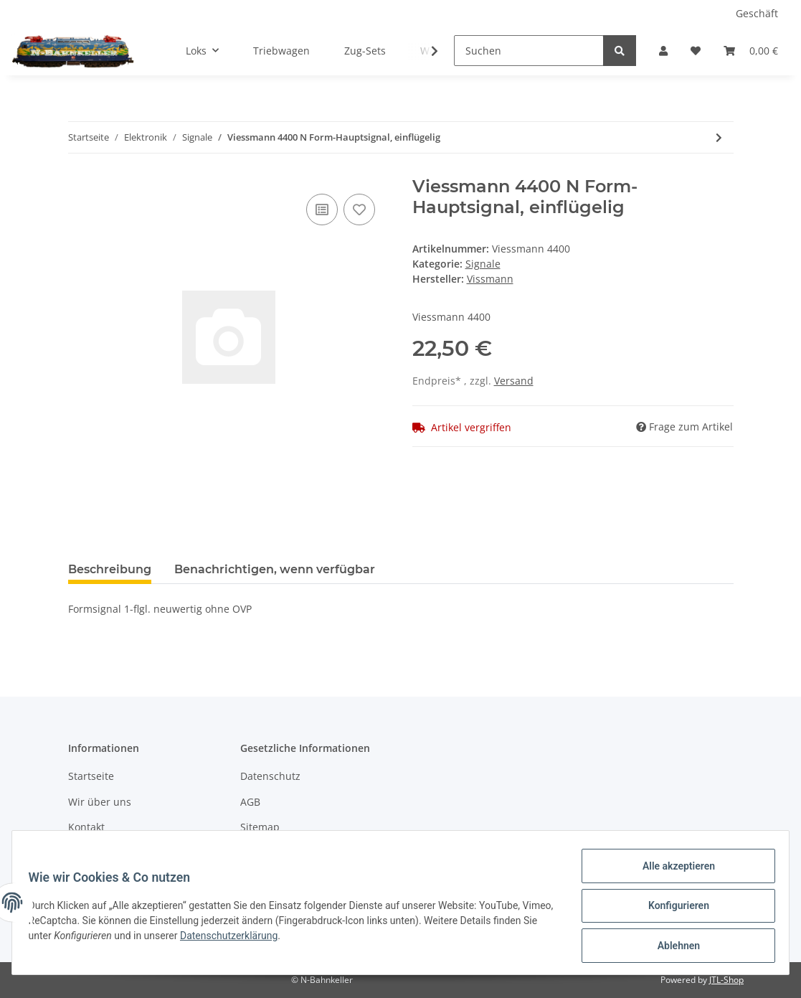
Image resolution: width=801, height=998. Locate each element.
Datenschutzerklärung (282, 940)
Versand (514, 380)
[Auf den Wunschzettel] (359, 209)
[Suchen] (529, 50)
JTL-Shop (726, 980)
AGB (250, 802)
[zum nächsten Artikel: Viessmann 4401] (719, 137)
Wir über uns (99, 802)
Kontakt (86, 827)
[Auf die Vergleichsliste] (322, 209)
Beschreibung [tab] (109, 569)
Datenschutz (270, 776)
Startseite (91, 776)
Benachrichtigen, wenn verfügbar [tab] (274, 569)
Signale (483, 263)
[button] (663, 50)
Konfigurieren (671, 909)
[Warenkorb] (751, 50)
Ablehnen (671, 947)
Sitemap (260, 827)
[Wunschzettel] (695, 50)
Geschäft (757, 13)
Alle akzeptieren (671, 872)
